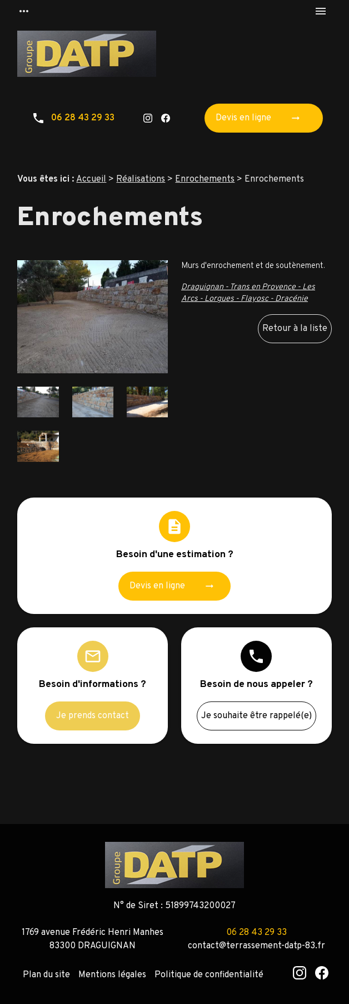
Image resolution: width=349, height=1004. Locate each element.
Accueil (91, 179)
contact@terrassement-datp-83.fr (256, 946)
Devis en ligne (261, 118)
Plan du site (46, 975)
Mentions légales (112, 975)
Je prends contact (92, 716)
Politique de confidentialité (208, 975)
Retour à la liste (294, 328)
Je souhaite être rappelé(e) (256, 716)
